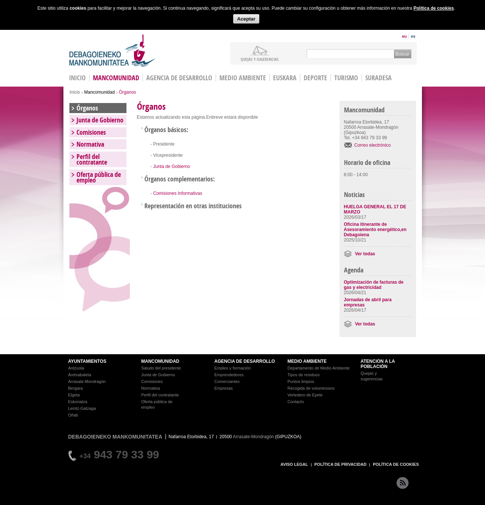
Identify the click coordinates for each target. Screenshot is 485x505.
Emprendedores (229, 374)
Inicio (75, 92)
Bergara (75, 388)
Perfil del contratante (91, 159)
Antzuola (76, 368)
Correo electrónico (372, 145)
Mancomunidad (116, 77)
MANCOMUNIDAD (160, 361)
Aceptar (246, 19)
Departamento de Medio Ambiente (319, 368)
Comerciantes (227, 381)
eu (404, 36)
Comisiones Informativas (177, 193)
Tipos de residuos (304, 374)
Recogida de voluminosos (311, 388)
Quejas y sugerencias (260, 59)
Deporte (315, 77)
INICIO (77, 77)
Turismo (346, 77)
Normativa (90, 144)
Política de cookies (433, 8)
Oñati (73, 415)
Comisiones (91, 132)
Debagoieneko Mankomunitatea (112, 50)
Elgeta (74, 395)
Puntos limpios (301, 381)
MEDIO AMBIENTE (307, 361)
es (413, 36)
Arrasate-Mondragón (87, 381)
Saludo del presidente (161, 368)
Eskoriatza (77, 401)
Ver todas (365, 253)
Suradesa (378, 77)
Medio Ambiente (242, 77)
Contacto (296, 401)
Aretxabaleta (79, 374)
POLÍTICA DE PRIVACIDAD (341, 464)
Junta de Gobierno (171, 166)
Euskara (285, 77)
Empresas (224, 388)
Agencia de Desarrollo (179, 77)
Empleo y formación (233, 368)
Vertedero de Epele (305, 395)
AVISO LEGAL (294, 464)
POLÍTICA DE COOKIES (396, 464)
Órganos (87, 108)
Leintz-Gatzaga (82, 408)
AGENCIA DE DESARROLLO (245, 361)
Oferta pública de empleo (98, 177)
